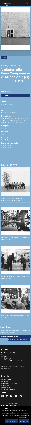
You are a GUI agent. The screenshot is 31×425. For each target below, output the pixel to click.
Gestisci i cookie (11, 421)
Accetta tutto (24, 421)
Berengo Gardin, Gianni (8, 104)
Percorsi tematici (6, 387)
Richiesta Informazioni (8, 389)
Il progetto (4, 381)
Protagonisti (5, 385)
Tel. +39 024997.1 (6, 359)
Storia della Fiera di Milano (9, 383)
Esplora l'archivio (6, 379)
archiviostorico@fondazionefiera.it (11, 361)
